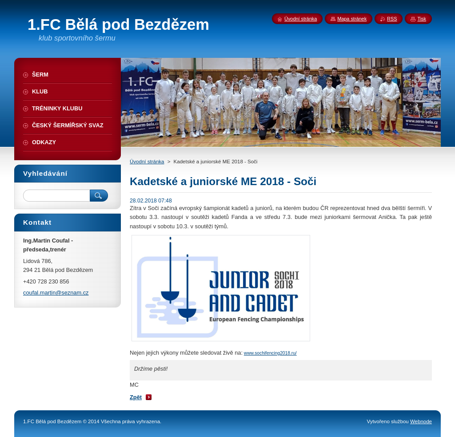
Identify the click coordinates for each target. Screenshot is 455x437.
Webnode (421, 421)
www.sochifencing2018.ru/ (270, 353)
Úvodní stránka (147, 161)
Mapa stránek (352, 18)
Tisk (421, 18)
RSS (392, 18)
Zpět (136, 397)
